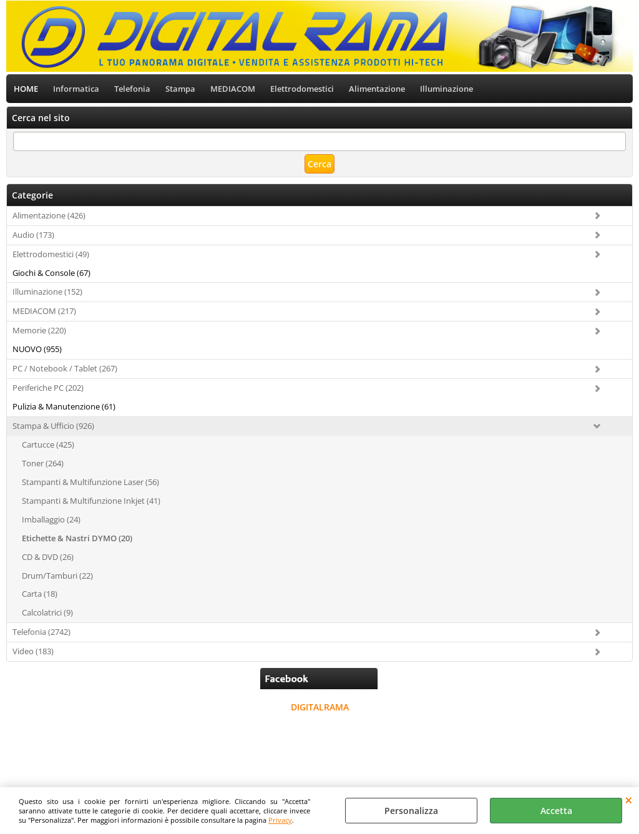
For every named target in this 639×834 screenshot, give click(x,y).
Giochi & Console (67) (51, 272)
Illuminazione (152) (47, 291)
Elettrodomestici (302, 88)
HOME (26, 88)
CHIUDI (629, 799)
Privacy (280, 820)
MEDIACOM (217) (44, 310)
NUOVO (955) (37, 349)
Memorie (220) (39, 330)
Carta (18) (39, 593)
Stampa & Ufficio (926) (53, 425)
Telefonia (132, 88)
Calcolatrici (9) (47, 612)
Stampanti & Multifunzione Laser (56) (90, 482)
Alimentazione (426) (48, 215)
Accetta (556, 811)
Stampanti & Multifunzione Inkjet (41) (91, 500)
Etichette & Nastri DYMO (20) (77, 538)
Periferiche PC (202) (48, 387)
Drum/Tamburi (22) (57, 575)
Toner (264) (43, 463)
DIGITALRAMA (320, 707)
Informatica (76, 88)
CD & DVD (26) (48, 556)
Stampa (180, 88)
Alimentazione (377, 88)
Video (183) (33, 651)
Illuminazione (446, 88)
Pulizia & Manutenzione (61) (63, 406)
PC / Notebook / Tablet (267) (64, 368)
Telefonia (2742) (41, 631)
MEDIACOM (232, 88)
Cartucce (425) (48, 444)
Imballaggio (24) (51, 519)
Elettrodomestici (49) (50, 254)
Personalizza (411, 811)
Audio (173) (33, 234)
